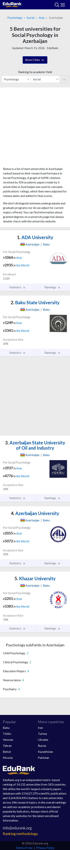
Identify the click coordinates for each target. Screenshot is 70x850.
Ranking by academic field (35, 72)
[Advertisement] (35, 128)
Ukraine (43, 739)
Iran (40, 727)
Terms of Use (24, 847)
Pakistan (43, 757)
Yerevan (8, 739)
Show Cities (35, 60)
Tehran (7, 745)
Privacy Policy (45, 847)
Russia (42, 745)
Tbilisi (7, 733)
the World (22, 265)
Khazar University (35, 578)
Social (30, 17)
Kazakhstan (45, 751)
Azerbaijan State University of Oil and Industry (35, 445)
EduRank (52, 48)
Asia (41, 17)
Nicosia (8, 757)
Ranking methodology (20, 833)
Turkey (42, 733)
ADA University (35, 237)
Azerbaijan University (35, 513)
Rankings (52, 287)
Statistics (17, 287)
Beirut (7, 751)
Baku (6, 727)
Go (64, 79)
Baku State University (35, 302)
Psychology (14, 17)
